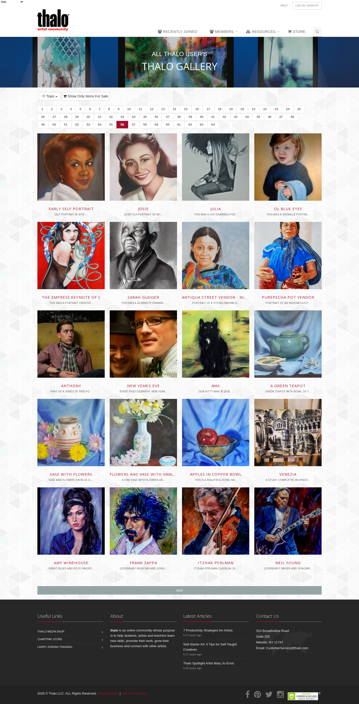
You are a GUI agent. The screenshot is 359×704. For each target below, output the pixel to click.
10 (129, 109)
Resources (260, 31)
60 (167, 124)
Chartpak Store (49, 639)
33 (122, 117)
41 (213, 117)
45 (258, 117)
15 (185, 109)
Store (296, 31)
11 (140, 109)
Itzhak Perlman (216, 562)
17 (208, 109)
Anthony (71, 385)
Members (222, 31)
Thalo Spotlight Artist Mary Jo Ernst (208, 663)
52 (77, 124)
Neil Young (288, 562)
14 (174, 109)
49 (43, 124)
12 (151, 109)
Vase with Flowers (71, 474)
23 (276, 109)
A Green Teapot (288, 385)
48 (292, 117)
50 (54, 124)
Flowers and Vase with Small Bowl (149, 474)
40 (201, 117)
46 (269, 117)
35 (145, 117)
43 (235, 117)
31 (99, 117)
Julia (215, 208)
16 (197, 109)
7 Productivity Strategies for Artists (208, 630)
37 (167, 117)
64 (213, 124)
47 (281, 117)
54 (99, 124)
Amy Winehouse (71, 562)
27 (54, 117)
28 (65, 117)
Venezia (287, 474)
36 (156, 117)
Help (284, 5)
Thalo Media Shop (50, 631)
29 (77, 117)
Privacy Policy (108, 693)
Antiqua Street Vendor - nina (216, 297)
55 (111, 124)
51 (65, 124)
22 (265, 109)
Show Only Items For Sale (85, 96)
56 (122, 124)
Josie (143, 208)
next (179, 590)
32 (111, 117)
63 (201, 124)
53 (88, 124)
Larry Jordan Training (54, 646)
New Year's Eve (143, 385)
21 (253, 109)
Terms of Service (134, 693)
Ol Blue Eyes (288, 208)
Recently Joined (177, 31)
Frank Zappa (143, 562)
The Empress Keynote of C (71, 297)
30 (88, 117)
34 (133, 117)
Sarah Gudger (143, 297)
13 (163, 109)
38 (179, 117)
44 (247, 117)
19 (231, 109)
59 (156, 124)
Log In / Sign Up (306, 5)
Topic (49, 96)
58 (145, 124)
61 (179, 124)
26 (43, 117)
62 (190, 124)
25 (299, 109)
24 (287, 109)
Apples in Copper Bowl (216, 474)
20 (242, 109)
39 (190, 117)
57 (133, 124)
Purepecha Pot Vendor (288, 297)
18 (219, 109)
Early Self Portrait (71, 208)
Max (215, 385)
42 (224, 117)
